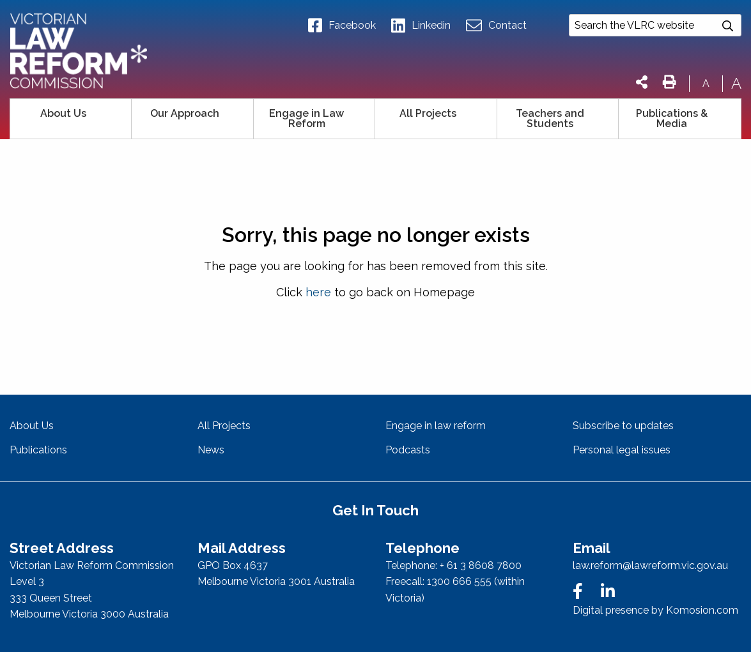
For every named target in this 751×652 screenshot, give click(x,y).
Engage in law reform (435, 426)
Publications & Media (672, 118)
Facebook (342, 26)
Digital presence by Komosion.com (655, 610)
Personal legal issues (621, 450)
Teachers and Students (550, 118)
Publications (38, 450)
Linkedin (421, 26)
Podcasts (407, 450)
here (318, 292)
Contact (496, 26)
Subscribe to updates (623, 426)
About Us (63, 113)
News (210, 450)
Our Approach (184, 113)
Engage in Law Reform (306, 118)
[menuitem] (71, 119)
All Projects (427, 113)
